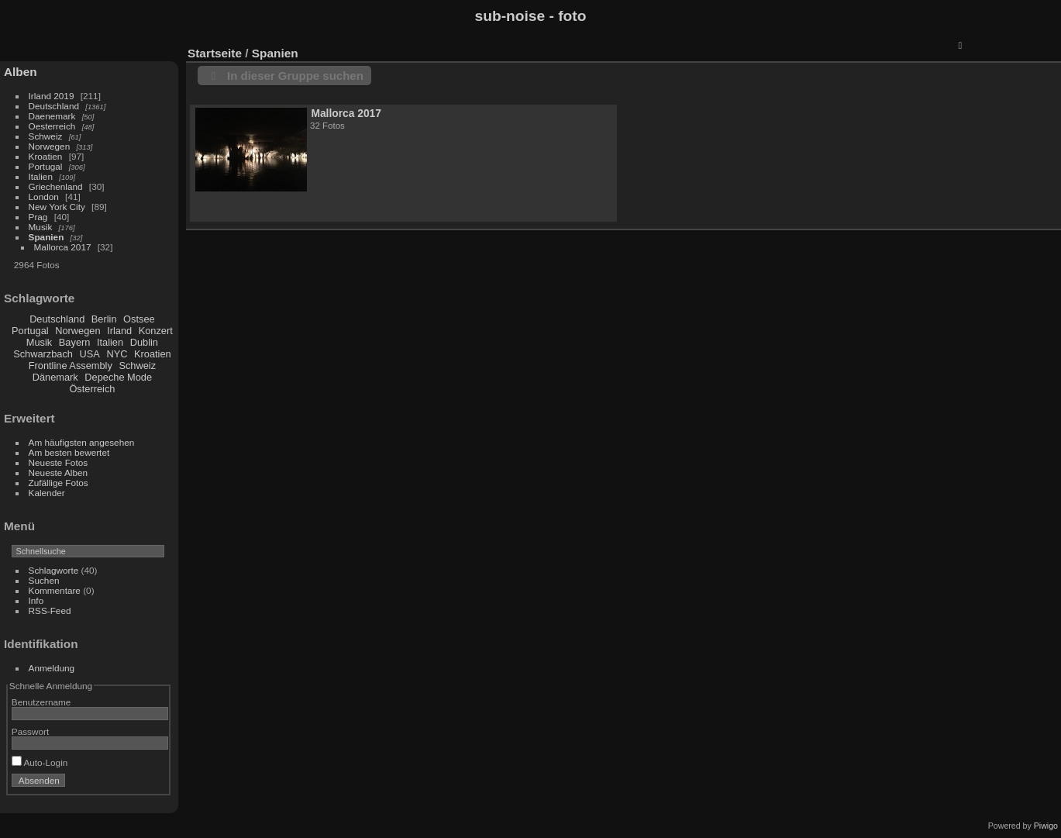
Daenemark (52, 116)
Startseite (215, 53)
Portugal (46, 166)
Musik (41, 227)
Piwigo (1046, 825)
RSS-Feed (50, 610)
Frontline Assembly (70, 365)
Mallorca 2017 (62, 247)
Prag (38, 217)
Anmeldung (52, 668)
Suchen (44, 580)
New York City (57, 207)
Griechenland (56, 186)
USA (90, 354)
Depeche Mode (118, 377)
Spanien (46, 237)
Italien (41, 176)
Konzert (156, 330)
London (44, 196)
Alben (20, 71)
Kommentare (55, 590)
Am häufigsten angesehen (82, 442)
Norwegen (50, 146)
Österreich (92, 389)
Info (36, 600)
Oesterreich (52, 126)
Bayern (75, 342)
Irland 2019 (51, 96)
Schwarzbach (43, 354)
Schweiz (46, 136)
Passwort (30, 731)
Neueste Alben (58, 472)
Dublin (144, 342)
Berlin (104, 319)
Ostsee (139, 319)
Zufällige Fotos (58, 483)
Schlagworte (54, 570)
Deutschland (54, 106)
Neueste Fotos (58, 462)
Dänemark (55, 377)
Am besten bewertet (69, 452)
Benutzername (41, 702)
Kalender (47, 493)
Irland (119, 330)
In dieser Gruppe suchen (295, 75)
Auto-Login (40, 762)
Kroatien (46, 156)
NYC (116, 354)
